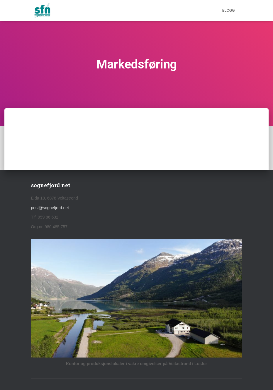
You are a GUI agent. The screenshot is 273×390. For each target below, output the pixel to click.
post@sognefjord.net (50, 207)
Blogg (228, 10)
